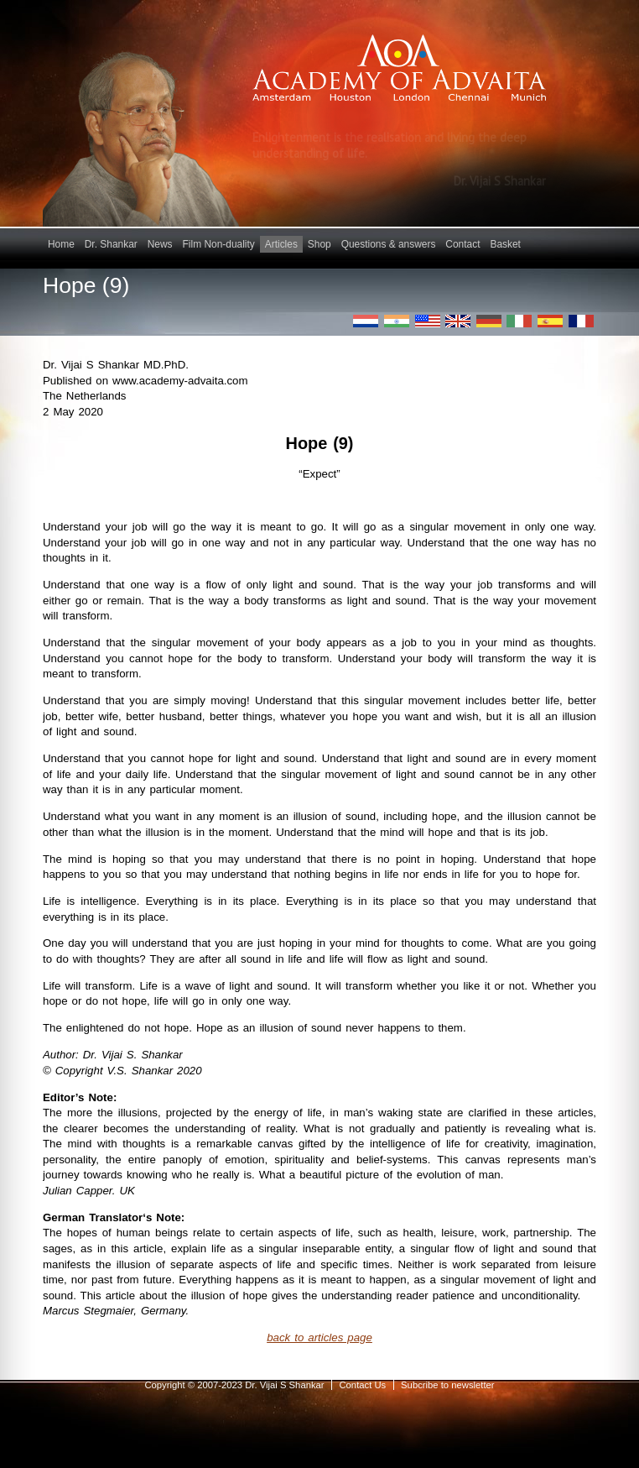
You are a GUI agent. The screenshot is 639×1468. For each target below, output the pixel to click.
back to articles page (319, 1337)
